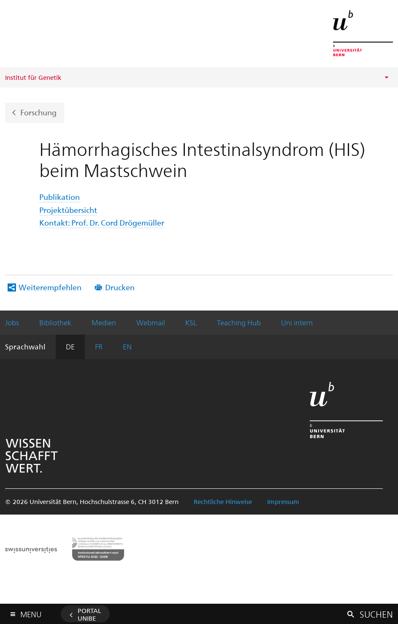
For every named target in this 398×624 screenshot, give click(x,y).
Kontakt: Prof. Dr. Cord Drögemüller (101, 222)
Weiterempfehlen (50, 287)
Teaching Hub (239, 322)
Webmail (150, 322)
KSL (191, 322)
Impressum (283, 501)
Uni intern (297, 322)
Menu (30, 612)
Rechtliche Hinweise (223, 501)
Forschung (38, 111)
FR (99, 346)
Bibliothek (55, 322)
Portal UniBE (89, 614)
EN (127, 346)
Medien (104, 322)
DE (70, 346)
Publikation (59, 196)
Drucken (120, 287)
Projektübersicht (68, 209)
